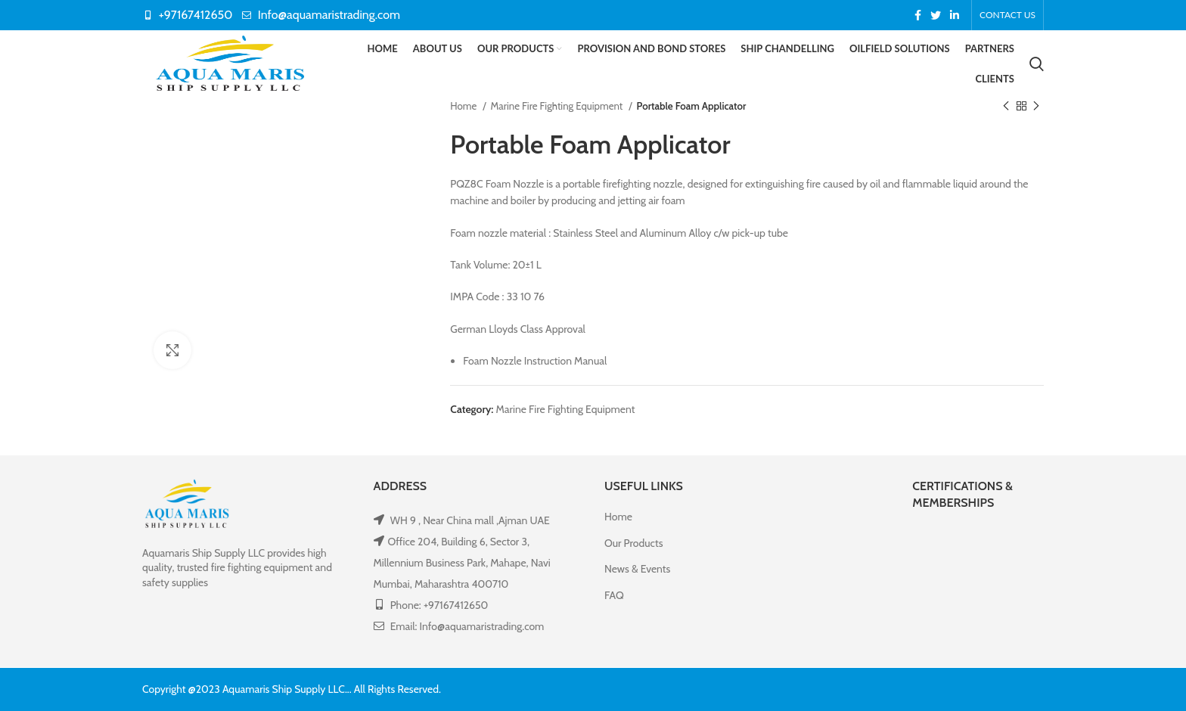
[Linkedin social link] (954, 15)
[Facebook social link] (918, 15)
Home (464, 106)
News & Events (637, 569)
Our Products (633, 543)
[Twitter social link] (935, 15)
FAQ (614, 595)
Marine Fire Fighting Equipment (558, 106)
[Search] (1036, 64)
